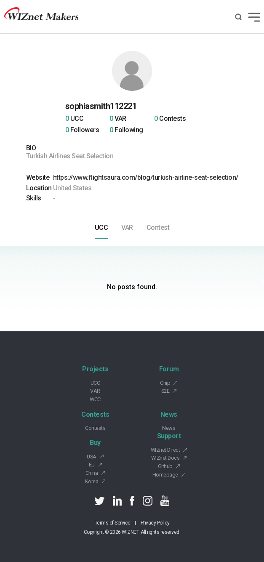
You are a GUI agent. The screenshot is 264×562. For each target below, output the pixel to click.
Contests (95, 414)
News (168, 414)
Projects (95, 369)
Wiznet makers (41, 16)
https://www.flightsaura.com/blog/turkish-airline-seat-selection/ (145, 177)
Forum (169, 369)
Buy (95, 443)
